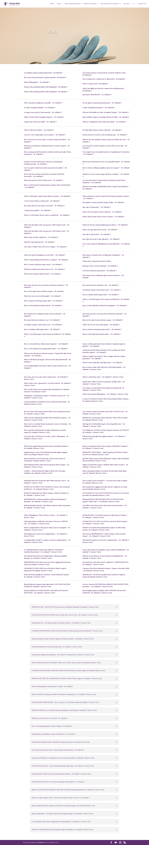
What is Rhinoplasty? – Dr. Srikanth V (37, 82)
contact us (142, 3)
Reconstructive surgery (110, 3)
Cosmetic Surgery (89, 3)
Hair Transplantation (73, 3)
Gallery (126, 3)
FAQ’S (134, 3)
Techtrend (41, 842)
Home (52, 3)
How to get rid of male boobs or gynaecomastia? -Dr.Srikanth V (45, 77)
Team (58, 3)
